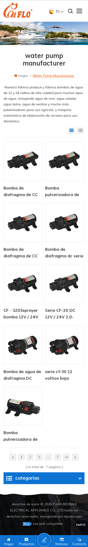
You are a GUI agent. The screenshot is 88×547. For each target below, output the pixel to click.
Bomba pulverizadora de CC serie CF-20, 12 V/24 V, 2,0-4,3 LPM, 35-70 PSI (63, 191)
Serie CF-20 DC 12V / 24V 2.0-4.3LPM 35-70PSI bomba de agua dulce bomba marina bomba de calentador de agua (62, 314)
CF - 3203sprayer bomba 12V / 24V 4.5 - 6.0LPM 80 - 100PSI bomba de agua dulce (21, 314)
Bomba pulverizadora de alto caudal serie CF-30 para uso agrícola (21, 436)
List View (80, 130)
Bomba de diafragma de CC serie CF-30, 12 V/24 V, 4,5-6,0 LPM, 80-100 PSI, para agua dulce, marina (21, 253)
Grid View (71, 130)
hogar (21, 76)
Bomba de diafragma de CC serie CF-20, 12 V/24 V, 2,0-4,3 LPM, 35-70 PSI (21, 191)
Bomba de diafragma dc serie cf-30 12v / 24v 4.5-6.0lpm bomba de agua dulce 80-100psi (64, 253)
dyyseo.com (73, 516)
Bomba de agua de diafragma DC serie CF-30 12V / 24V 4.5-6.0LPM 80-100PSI (22, 375)
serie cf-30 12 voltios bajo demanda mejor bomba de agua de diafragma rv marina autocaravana (64, 375)
